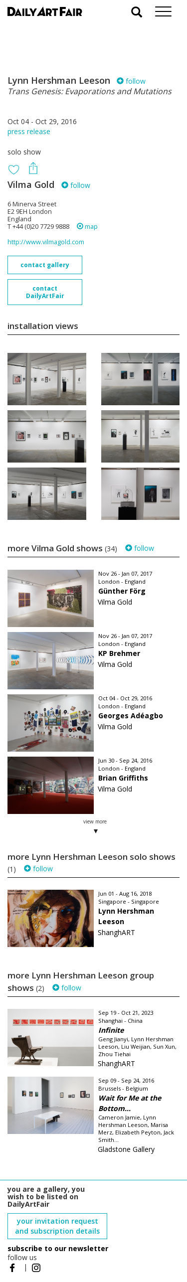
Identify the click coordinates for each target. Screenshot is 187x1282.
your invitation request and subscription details (57, 1226)
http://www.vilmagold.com (45, 242)
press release (28, 131)
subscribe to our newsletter (57, 1248)
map (87, 226)
